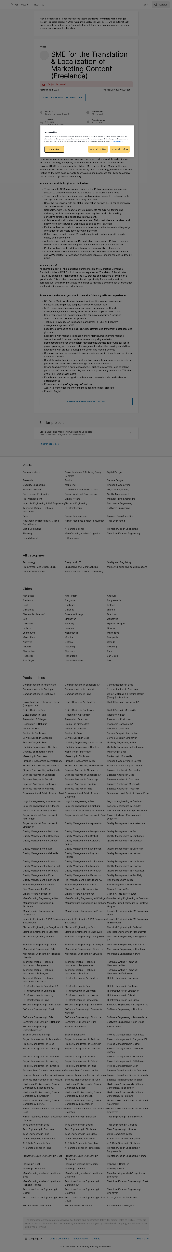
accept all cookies (120, 149)
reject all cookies (98, 149)
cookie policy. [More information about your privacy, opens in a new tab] (118, 141)
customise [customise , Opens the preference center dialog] (54, 149)
